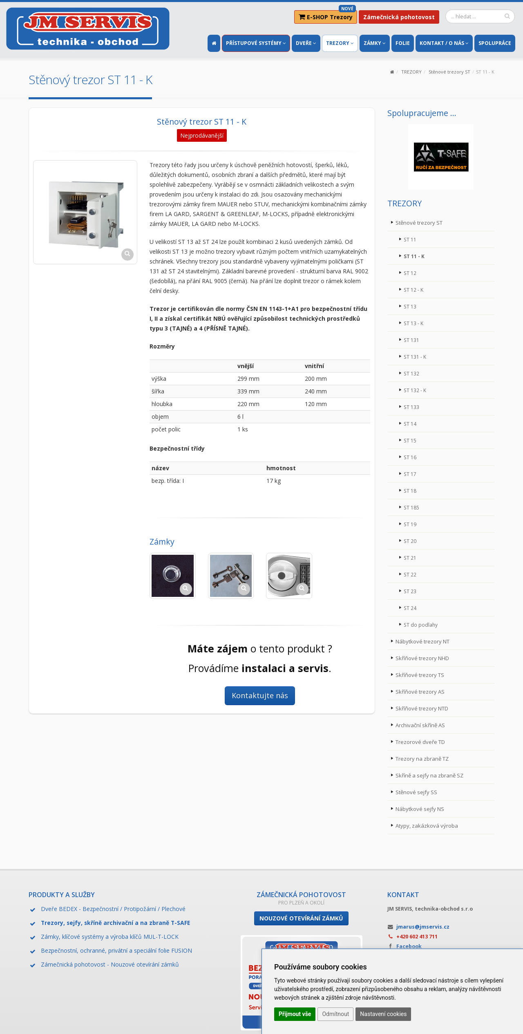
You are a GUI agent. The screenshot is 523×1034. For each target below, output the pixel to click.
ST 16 (410, 456)
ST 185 (412, 507)
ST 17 (410, 473)
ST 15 (410, 440)
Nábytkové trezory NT (425, 641)
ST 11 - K (414, 255)
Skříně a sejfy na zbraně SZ (431, 775)
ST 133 (412, 406)
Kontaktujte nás (260, 695)
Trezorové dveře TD (422, 742)
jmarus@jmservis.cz (422, 926)
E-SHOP (327, 15)
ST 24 (410, 607)
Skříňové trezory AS (422, 691)
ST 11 (410, 239)
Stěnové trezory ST (449, 72)
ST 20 (410, 540)
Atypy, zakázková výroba (428, 825)
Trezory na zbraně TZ (424, 758)
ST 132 (412, 373)
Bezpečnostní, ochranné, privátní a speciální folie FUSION (116, 950)
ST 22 (410, 574)
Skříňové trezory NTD (425, 708)
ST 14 (410, 423)
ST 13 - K (414, 322)
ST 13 (410, 306)
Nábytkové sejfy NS (422, 809)
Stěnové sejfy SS (418, 792)
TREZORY (411, 72)
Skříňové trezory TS (422, 675)
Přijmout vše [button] (295, 1014)
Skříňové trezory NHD (425, 658)
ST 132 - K (415, 389)
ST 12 (410, 272)
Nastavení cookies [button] (383, 1014)
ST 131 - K (415, 356)
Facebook (409, 946)
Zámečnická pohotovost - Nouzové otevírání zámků (110, 964)
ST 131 (412, 339)
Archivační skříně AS (422, 725)
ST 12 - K (414, 289)
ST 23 (410, 590)
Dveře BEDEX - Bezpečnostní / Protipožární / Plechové (113, 909)
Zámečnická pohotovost (399, 17)
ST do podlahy (421, 624)
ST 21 (410, 557)
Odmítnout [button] (335, 1014)
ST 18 (410, 490)
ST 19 (410, 523)
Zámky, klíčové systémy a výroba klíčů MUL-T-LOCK (110, 936)
